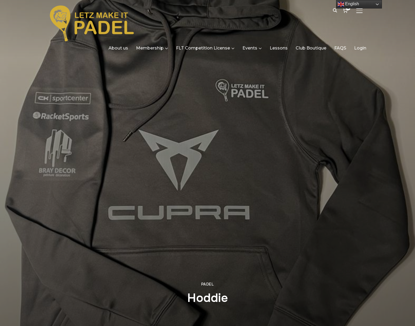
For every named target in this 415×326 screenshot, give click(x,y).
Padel (207, 284)
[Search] (335, 10)
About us (118, 48)
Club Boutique (311, 48)
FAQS (340, 48)
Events (249, 48)
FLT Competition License (203, 48)
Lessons (279, 48)
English (348, 4)
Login (360, 48)
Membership (150, 48)
